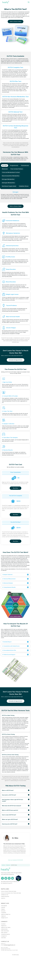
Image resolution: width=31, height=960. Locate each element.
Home (3, 865)
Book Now (15, 488)
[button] (4, 165)
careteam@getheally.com (9, 945)
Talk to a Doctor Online (15, 21)
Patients (8, 865)
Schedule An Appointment (15, 360)
